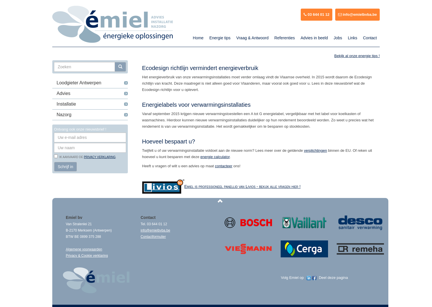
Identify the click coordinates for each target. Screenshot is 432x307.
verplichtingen (315, 150)
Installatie (66, 104)
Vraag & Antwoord (252, 38)
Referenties (284, 38)
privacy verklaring (99, 157)
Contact (370, 38)
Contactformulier (153, 237)
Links (352, 38)
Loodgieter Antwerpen (79, 82)
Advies (63, 93)
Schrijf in (65, 166)
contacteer (223, 166)
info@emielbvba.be (357, 14)
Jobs (337, 38)
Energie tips (220, 38)
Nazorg (64, 114)
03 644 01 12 (316, 14)
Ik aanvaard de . (87, 157)
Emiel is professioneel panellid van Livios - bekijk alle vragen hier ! (242, 186)
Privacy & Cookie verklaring (87, 256)
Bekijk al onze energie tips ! (357, 56)
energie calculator (215, 157)
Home (198, 38)
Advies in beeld (314, 38)
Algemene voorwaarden (84, 249)
